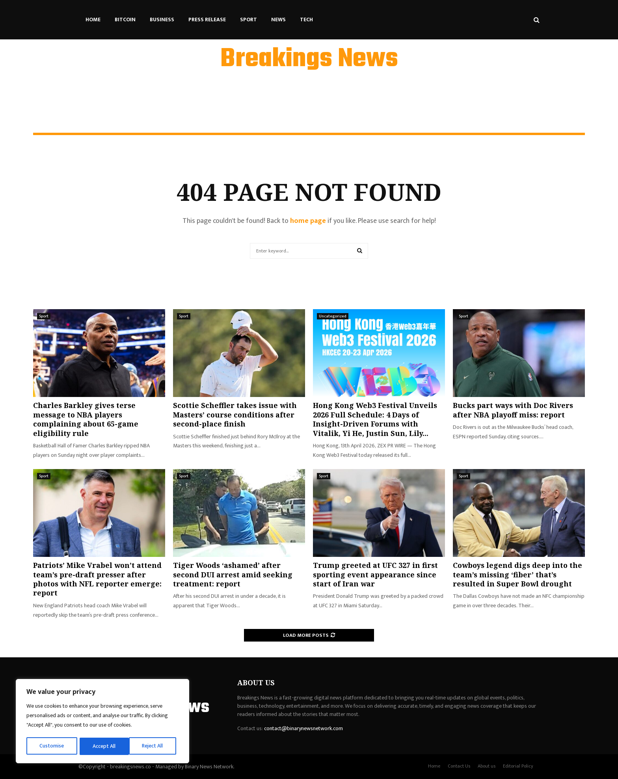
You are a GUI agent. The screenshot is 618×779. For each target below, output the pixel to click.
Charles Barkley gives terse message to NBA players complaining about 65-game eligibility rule (85, 419)
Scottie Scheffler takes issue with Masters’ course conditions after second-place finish (235, 414)
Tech (306, 19)
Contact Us (459, 766)
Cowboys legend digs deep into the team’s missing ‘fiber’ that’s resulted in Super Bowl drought (517, 574)
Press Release (207, 19)
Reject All (103, 746)
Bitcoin (125, 19)
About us (486, 766)
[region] (102, 722)
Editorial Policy (518, 766)
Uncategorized (332, 316)
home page (308, 221)
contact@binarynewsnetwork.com (303, 728)
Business (162, 19)
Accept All (154, 746)
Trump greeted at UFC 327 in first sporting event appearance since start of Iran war (375, 574)
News (278, 19)
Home (93, 19)
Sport (248, 19)
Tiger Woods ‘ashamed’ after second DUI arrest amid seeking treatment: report (232, 574)
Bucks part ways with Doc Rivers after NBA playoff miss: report (513, 410)
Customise (52, 746)
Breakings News (309, 59)
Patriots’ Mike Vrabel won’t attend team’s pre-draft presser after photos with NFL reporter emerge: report (97, 578)
